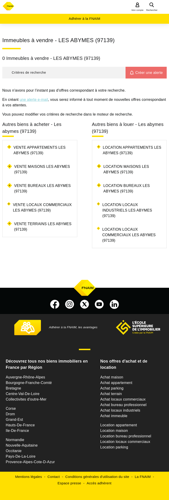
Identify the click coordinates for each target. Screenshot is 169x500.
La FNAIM (143, 477)
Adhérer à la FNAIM (84, 18)
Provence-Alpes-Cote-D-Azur (30, 462)
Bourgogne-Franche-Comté (29, 383)
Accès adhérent (99, 483)
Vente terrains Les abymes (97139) (43, 226)
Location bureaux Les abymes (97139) (126, 188)
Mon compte (137, 10)
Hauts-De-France (20, 425)
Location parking (114, 447)
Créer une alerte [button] (149, 73)
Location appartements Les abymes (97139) (132, 150)
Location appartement (118, 425)
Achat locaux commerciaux (123, 399)
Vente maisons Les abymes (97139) (42, 169)
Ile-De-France (17, 431)
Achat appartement (116, 383)
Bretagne (13, 388)
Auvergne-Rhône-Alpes (25, 377)
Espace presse (69, 483)
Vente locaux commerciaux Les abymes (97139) (42, 207)
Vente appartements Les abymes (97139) (40, 150)
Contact (54, 477)
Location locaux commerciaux (125, 442)
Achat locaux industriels (120, 410)
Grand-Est (14, 420)
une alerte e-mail (34, 100)
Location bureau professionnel (125, 436)
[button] (64, 72)
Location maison (114, 431)
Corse (11, 408)
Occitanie (14, 451)
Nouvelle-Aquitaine (22, 445)
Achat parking (111, 388)
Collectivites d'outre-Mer (26, 399)
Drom (10, 414)
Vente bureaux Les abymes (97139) (42, 188)
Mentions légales (28, 477)
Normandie (15, 440)
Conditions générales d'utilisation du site (97, 477)
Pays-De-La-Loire (20, 456)
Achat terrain (111, 394)
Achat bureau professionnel (123, 405)
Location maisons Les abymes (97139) (126, 169)
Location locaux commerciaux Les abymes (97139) (129, 234)
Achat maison (111, 377)
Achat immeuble (113, 416)
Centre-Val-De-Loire (23, 394)
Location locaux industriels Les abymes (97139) (127, 210)
